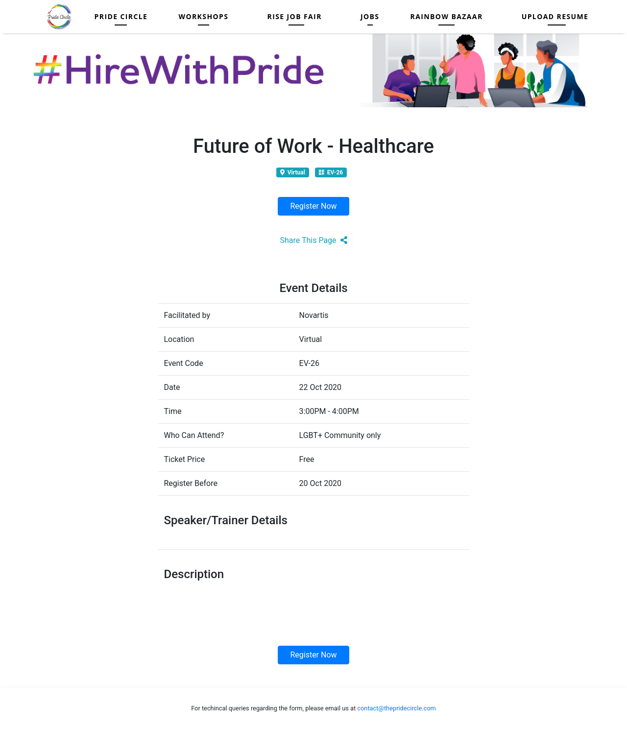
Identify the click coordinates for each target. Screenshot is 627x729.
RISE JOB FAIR (294, 16)
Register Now (313, 206)
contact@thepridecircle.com (396, 708)
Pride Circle (121, 16)
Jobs (370, 16)
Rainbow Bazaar (446, 16)
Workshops (203, 16)
